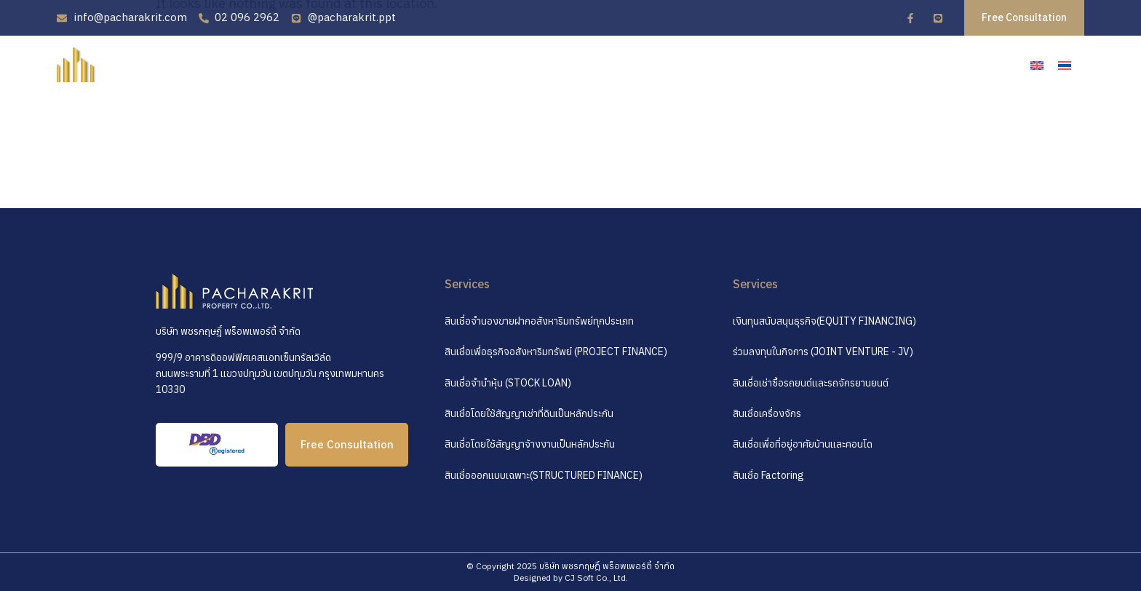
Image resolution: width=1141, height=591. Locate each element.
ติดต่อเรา (965, 64)
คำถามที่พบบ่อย (811, 64)
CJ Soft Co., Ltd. (596, 577)
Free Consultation (347, 444)
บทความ (896, 64)
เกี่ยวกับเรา (659, 64)
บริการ (730, 64)
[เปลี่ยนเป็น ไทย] (1064, 65)
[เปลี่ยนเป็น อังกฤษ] (1037, 65)
